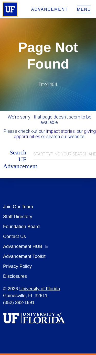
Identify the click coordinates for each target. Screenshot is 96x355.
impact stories (60, 131)
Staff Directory (17, 216)
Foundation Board (21, 226)
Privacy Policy (17, 266)
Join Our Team (18, 206)
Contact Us (14, 236)
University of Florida (39, 288)
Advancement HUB (22, 246)
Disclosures (15, 276)
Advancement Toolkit (24, 256)
